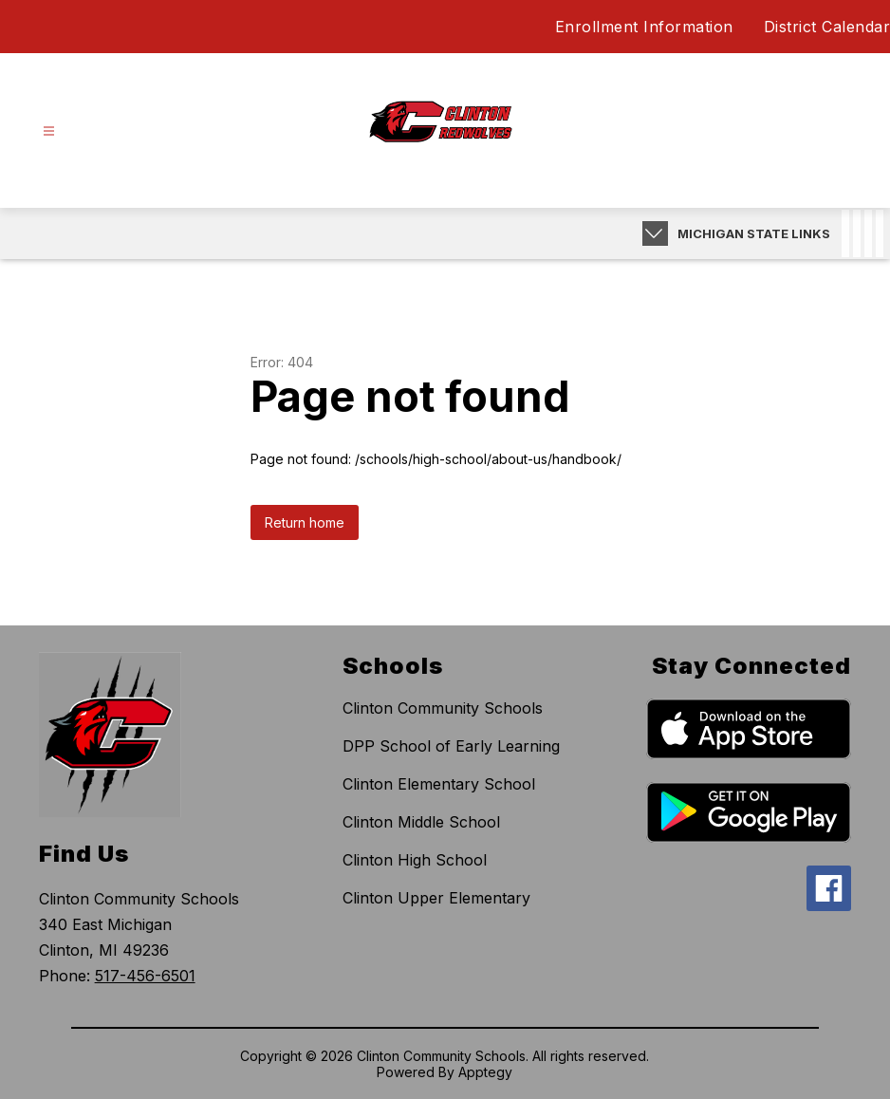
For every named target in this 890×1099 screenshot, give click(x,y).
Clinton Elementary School (439, 783)
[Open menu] (49, 131)
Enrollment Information (644, 26)
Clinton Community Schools (443, 708)
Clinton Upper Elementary (436, 897)
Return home (304, 522)
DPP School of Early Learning (451, 745)
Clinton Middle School (421, 821)
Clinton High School (415, 859)
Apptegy (485, 1072)
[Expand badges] (655, 233)
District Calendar (827, 26)
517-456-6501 (145, 975)
